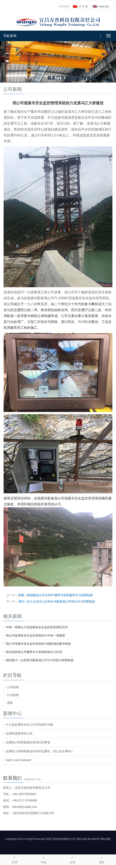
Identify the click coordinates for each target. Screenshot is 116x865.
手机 (43, 859)
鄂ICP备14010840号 (88, 839)
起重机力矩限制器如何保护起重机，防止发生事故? (39, 751)
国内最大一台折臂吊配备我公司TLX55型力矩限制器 (40, 660)
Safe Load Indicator (18, 760)
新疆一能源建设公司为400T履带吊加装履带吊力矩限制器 (55, 595)
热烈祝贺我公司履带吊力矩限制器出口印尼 (34, 652)
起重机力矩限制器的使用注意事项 (28, 742)
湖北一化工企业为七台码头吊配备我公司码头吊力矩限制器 (56, 601)
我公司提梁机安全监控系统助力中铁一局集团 (35, 635)
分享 (14, 859)
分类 (72, 859)
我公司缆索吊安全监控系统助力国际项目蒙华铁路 (38, 643)
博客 (10, 703)
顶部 (101, 859)
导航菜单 (10, 36)
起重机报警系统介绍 (19, 733)
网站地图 (106, 839)
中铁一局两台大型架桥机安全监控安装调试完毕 (37, 627)
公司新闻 (13, 687)
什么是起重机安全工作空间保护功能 (29, 724)
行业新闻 (13, 695)
